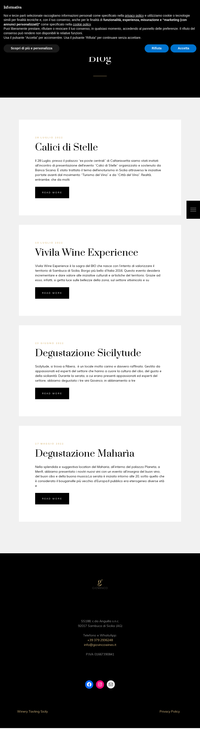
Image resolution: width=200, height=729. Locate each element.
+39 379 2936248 (100, 641)
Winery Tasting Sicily (32, 712)
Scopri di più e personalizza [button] (31, 48)
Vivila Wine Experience (86, 254)
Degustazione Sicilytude (88, 354)
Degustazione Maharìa (84, 455)
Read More (52, 193)
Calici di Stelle (66, 148)
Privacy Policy (170, 712)
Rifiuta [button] (157, 48)
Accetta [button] (183, 48)
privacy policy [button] (134, 15)
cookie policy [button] (82, 24)
